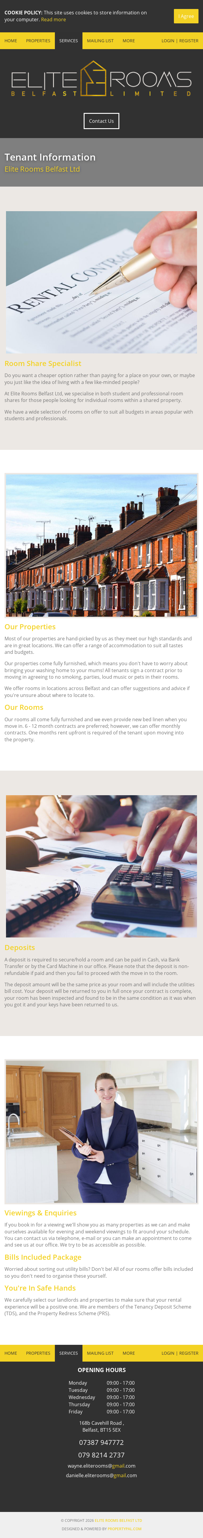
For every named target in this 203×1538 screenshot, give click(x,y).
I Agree (186, 16)
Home (10, 40)
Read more (53, 19)
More (129, 40)
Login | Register (180, 40)
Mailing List (100, 40)
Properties (38, 40)
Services (68, 40)
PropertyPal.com (125, 1528)
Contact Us (101, 121)
